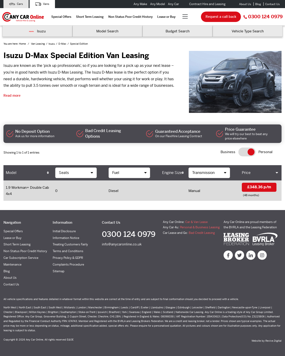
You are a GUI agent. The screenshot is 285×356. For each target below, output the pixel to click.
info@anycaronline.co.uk (122, 244)
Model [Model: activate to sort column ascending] (11, 172)
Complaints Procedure (68, 264)
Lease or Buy (166, 17)
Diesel (113, 191)
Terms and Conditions (68, 251)
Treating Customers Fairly (70, 244)
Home (23, 43)
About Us (245, 4)
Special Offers (61, 17)
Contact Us (272, 4)
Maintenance (12, 264)
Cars (16, 4)
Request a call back (221, 17)
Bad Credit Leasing (202, 233)
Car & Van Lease (196, 222)
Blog (258, 4)
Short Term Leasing (90, 17)
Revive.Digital (273, 340)
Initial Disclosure (64, 231)
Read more (12, 95)
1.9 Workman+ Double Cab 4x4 (27, 190)
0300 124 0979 (263, 17)
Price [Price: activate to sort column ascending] (246, 172)
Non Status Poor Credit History (130, 17)
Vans (42, 4)
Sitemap (58, 271)
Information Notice (66, 238)
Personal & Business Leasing (200, 227)
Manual (194, 191)
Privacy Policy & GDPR (68, 258)
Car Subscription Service (20, 258)
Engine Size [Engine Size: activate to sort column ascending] (172, 172)
